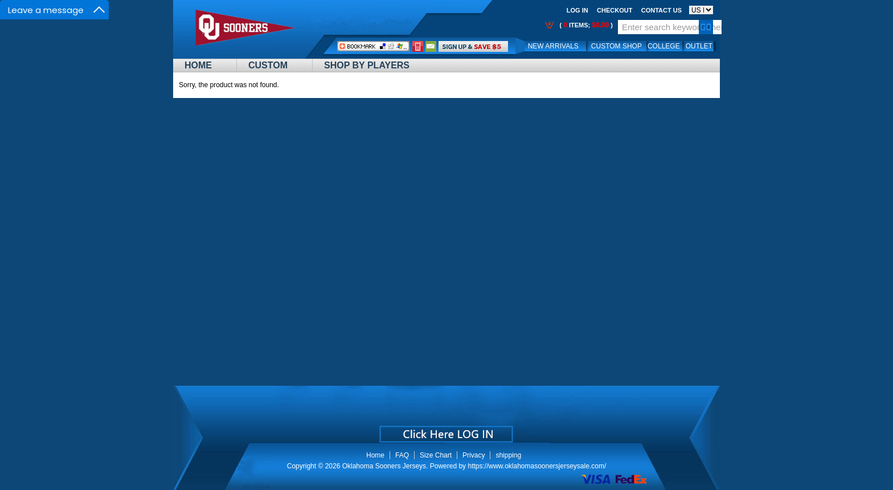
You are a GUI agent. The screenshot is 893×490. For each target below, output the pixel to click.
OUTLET (699, 46)
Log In (577, 10)
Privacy (473, 455)
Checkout (614, 10)
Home (198, 65)
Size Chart (436, 455)
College (664, 46)
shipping (508, 455)
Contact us (661, 10)
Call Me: (417, 46)
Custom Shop (616, 46)
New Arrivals (553, 46)
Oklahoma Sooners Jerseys (384, 466)
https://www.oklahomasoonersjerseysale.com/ (537, 466)
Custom (268, 65)
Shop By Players (366, 65)
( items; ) (585, 25)
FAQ (402, 455)
